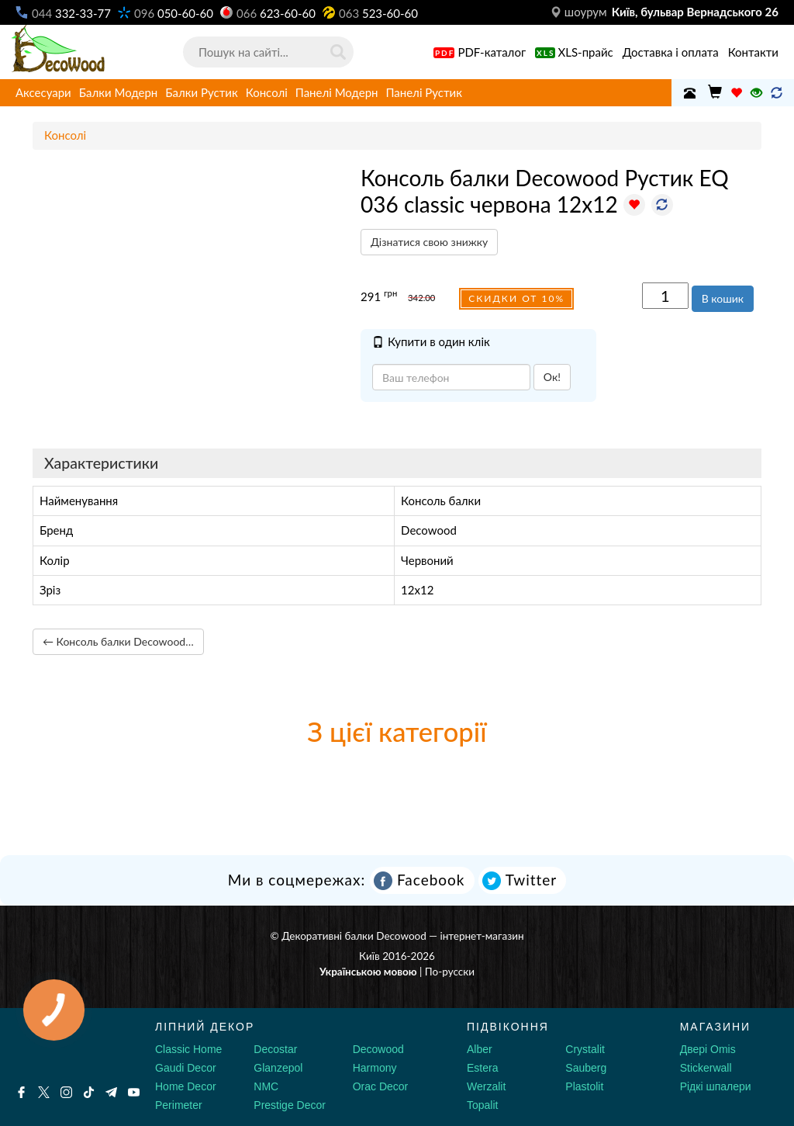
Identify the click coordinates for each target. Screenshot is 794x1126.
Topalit (482, 1105)
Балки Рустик (201, 92)
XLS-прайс (574, 52)
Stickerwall (706, 1068)
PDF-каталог (479, 52)
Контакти (753, 52)
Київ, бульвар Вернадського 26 (695, 12)
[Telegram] (111, 1092)
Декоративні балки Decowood (353, 936)
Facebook (419, 880)
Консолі (267, 92)
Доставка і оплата (671, 52)
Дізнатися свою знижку (429, 241)
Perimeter (178, 1105)
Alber (479, 1049)
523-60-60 (378, 13)
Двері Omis (708, 1049)
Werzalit (486, 1086)
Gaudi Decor (185, 1068)
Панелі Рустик (423, 92)
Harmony (375, 1068)
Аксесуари (43, 92)
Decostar (275, 1049)
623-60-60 (276, 13)
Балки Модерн (118, 92)
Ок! (552, 376)
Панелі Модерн (336, 92)
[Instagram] (66, 1092)
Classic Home (188, 1049)
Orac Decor (381, 1086)
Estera (482, 1068)
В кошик (723, 298)
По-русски (450, 971)
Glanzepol (278, 1068)
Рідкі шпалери (715, 1086)
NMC (266, 1086)
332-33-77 (71, 13)
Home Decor (185, 1086)
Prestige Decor (290, 1105)
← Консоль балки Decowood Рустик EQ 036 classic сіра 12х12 (123, 641)
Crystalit (585, 1049)
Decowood (378, 1049)
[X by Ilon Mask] (44, 1092)
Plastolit (584, 1086)
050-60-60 (173, 13)
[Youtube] (134, 1092)
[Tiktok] (89, 1092)
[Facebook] (21, 1092)
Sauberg (585, 1068)
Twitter (519, 880)
